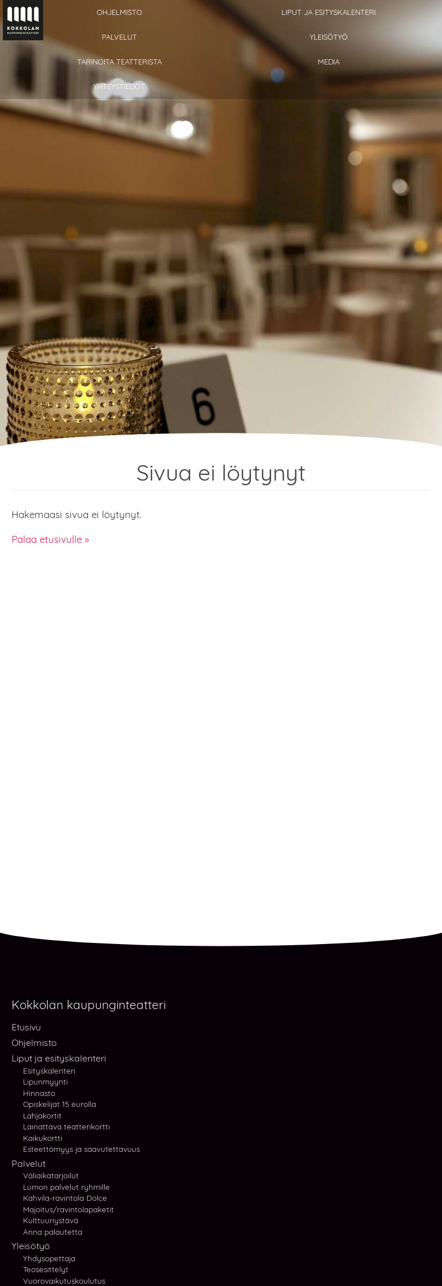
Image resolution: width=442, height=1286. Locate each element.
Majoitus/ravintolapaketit (68, 1209)
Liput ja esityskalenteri (328, 12)
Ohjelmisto (119, 12)
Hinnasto (39, 1093)
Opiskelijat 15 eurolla (59, 1104)
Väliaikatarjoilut (51, 1175)
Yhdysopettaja (49, 1258)
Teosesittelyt (45, 1269)
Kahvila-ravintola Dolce (65, 1198)
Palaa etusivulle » (50, 539)
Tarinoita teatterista (119, 61)
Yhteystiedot (119, 86)
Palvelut (119, 36)
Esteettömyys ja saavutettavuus (81, 1149)
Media (329, 61)
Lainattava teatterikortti (66, 1126)
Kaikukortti (42, 1138)
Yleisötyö (329, 36)
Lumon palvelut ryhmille (66, 1187)
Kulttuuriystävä (50, 1220)
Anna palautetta (52, 1231)
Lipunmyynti (45, 1081)
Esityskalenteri (49, 1070)
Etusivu (26, 1027)
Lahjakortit (42, 1115)
